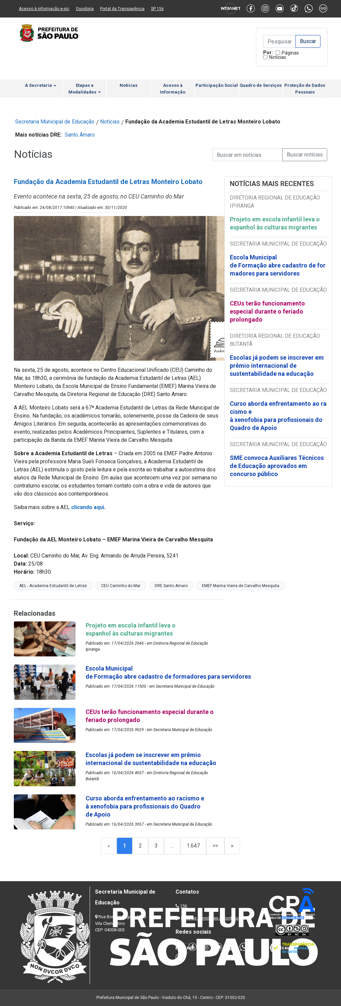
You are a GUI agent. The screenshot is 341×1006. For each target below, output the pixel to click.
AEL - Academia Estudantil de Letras (53, 585)
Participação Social (216, 85)
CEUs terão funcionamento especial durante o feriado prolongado (267, 311)
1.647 (193, 845)
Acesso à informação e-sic (44, 8)
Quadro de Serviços (261, 85)
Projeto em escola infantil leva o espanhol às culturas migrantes (275, 223)
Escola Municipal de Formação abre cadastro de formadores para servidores (278, 265)
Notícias (277, 57)
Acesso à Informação (172, 89)
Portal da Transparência (122, 8)
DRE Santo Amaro (171, 585)
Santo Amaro (80, 135)
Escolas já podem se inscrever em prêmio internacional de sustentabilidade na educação (277, 365)
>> (215, 845)
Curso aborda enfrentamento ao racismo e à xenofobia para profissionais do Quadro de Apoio (278, 415)
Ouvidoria (85, 8)
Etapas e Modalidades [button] (84, 89)
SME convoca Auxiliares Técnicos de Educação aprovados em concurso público (277, 465)
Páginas (290, 53)
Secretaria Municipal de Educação (54, 121)
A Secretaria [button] (40, 85)
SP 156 (157, 8)
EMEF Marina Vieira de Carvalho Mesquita (240, 585)
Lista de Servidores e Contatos (211, 918)
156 (183, 905)
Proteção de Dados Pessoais (304, 89)
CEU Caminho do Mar (121, 585)
